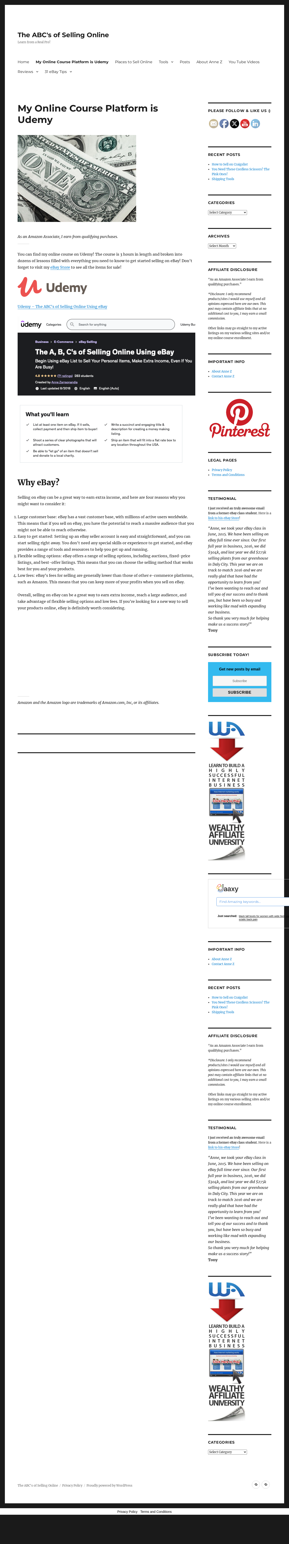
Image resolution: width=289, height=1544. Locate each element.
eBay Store (60, 267)
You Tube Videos (244, 62)
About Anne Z (209, 62)
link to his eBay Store (223, 518)
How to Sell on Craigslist (230, 164)
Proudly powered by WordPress (109, 1486)
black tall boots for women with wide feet (262, 916)
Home (23, 62)
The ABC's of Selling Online (63, 35)
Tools (163, 62)
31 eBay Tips (56, 71)
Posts (185, 62)
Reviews (25, 71)
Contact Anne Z (223, 376)
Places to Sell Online (133, 62)
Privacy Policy (222, 470)
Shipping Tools (223, 179)
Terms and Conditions (228, 475)
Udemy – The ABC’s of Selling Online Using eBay (62, 306)
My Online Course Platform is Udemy (72, 62)
